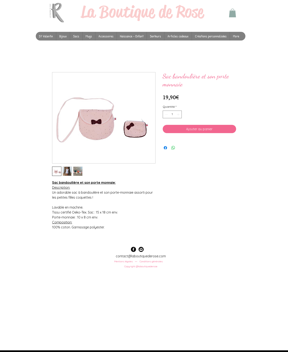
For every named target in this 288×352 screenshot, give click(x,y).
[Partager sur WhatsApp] (173, 147)
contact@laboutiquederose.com (141, 256)
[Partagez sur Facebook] (165, 147)
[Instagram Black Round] (141, 249)
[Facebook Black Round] (133, 249)
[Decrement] (165, 114)
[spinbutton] (172, 114)
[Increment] (178, 114)
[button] (232, 13)
